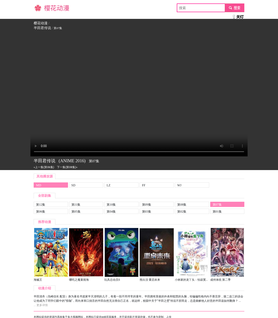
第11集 (76, 204)
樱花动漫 (41, 8)
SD (73, 185)
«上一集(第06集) (44, 167)
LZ (109, 185)
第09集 (146, 204)
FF (144, 185)
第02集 (181, 211)
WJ (179, 185)
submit (234, 8)
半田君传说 (42, 28)
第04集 (111, 211)
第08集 (181, 204)
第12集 (40, 204)
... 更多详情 (41, 305)
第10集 (111, 204)
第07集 (217, 204)
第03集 (146, 211)
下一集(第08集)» (67, 167)
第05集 (76, 211)
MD (38, 185)
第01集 (217, 211)
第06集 (40, 211)
